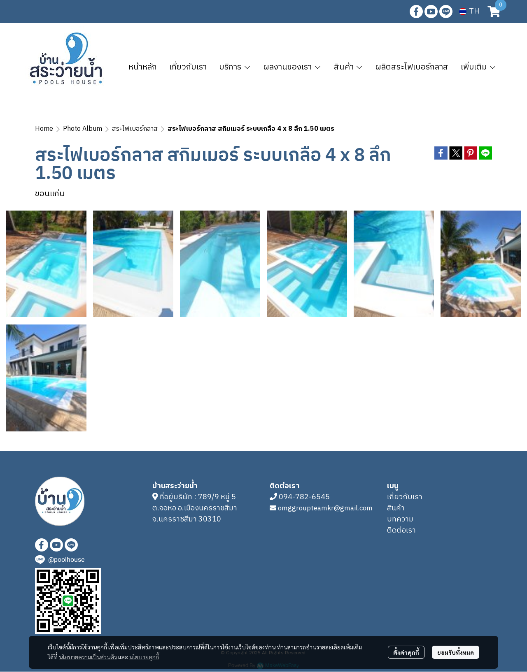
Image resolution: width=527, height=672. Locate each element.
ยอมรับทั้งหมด (455, 652)
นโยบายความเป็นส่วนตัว (88, 656)
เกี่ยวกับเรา (404, 497)
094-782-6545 (304, 497)
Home (44, 128)
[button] (469, 11)
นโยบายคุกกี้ (144, 656)
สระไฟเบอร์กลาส (135, 128)
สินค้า (396, 508)
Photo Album (82, 128)
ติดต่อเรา (401, 530)
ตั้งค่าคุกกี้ (406, 652)
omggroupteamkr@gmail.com (325, 508)
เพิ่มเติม (479, 67)
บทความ (400, 519)
